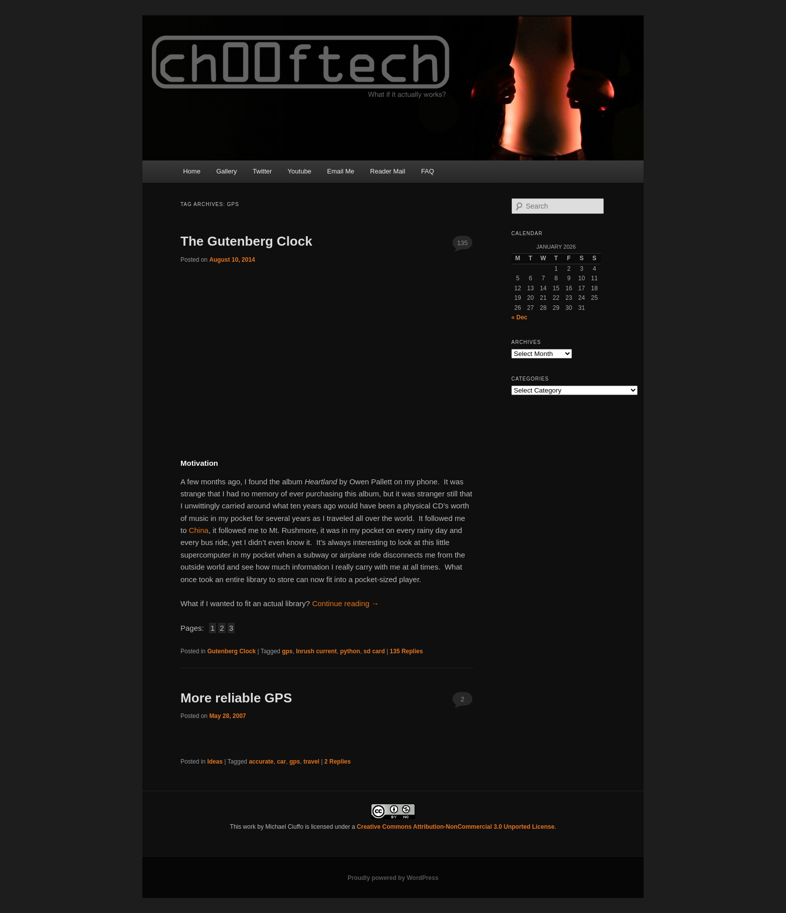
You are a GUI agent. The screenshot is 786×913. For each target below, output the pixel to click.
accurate (261, 761)
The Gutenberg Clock (246, 241)
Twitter (262, 171)
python (350, 651)
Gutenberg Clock (231, 651)
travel (311, 761)
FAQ (427, 171)
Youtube (299, 171)
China (199, 530)
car (281, 761)
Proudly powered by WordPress (392, 877)
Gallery (226, 171)
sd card (374, 651)
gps (287, 651)
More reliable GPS (236, 697)
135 (462, 243)
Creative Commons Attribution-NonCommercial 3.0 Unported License (455, 826)
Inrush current (316, 651)
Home (192, 171)
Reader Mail (387, 171)
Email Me (340, 171)
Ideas (215, 761)
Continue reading (345, 603)
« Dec (519, 317)
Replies (406, 651)
